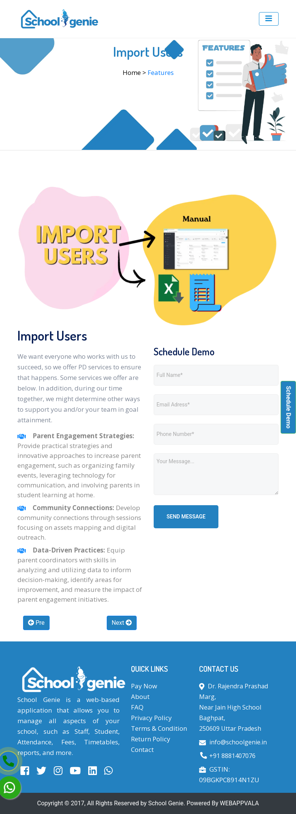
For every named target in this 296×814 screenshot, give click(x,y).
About (140, 696)
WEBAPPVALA (239, 803)
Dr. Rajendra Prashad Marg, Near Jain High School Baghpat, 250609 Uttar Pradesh (233, 707)
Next (122, 622)
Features (161, 72)
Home (132, 72)
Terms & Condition (159, 728)
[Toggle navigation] (269, 19)
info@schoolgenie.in (238, 742)
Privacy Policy (151, 717)
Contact (142, 749)
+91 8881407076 (232, 756)
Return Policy (150, 739)
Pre (36, 622)
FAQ (137, 707)
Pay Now (144, 686)
